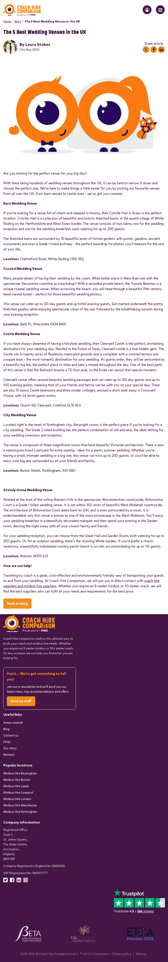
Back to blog (17, 603)
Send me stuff (21, 701)
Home (7, 21)
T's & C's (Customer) (94, 954)
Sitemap (141, 954)
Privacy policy (122, 954)
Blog (18, 21)
